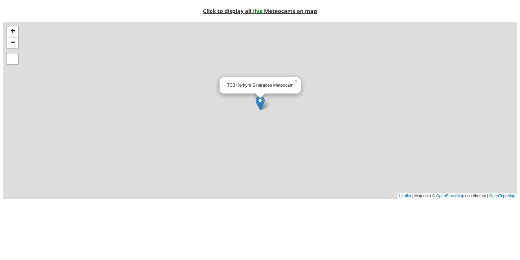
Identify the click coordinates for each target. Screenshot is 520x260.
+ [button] (12, 31)
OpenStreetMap (450, 196)
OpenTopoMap (502, 196)
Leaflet (405, 196)
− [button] (12, 43)
